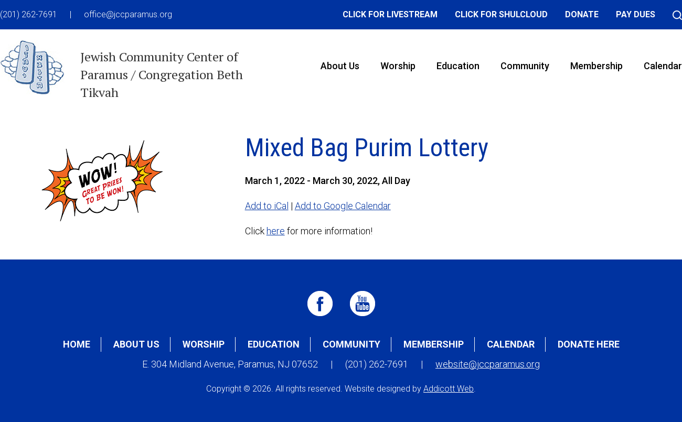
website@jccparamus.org (487, 364)
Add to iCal (267, 205)
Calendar (511, 344)
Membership (596, 65)
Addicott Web (448, 389)
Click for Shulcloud (501, 14)
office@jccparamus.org (128, 14)
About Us (340, 65)
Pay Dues (635, 14)
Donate (582, 14)
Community (524, 65)
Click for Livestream (390, 14)
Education (457, 65)
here (276, 230)
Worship (397, 65)
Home (76, 344)
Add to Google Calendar (343, 205)
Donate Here (589, 344)
